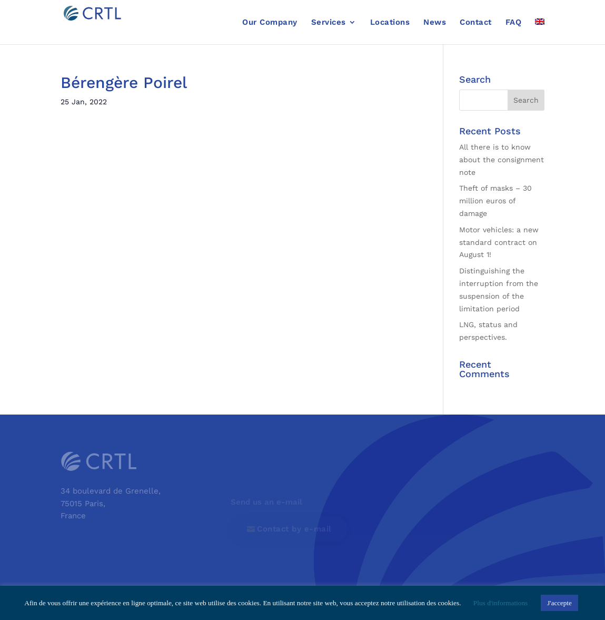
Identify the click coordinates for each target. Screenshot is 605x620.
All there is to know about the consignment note (501, 159)
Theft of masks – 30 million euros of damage (495, 201)
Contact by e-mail (294, 529)
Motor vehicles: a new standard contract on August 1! (499, 242)
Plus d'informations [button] (500, 603)
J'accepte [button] (559, 603)
